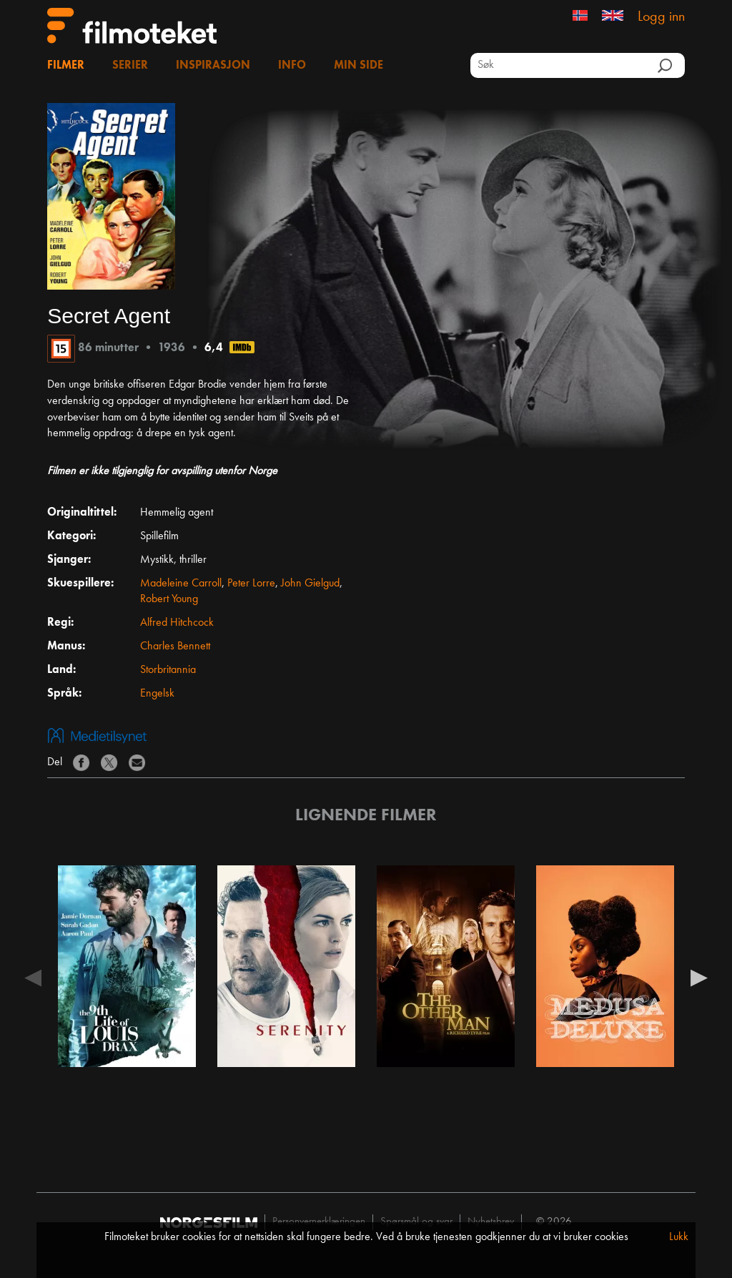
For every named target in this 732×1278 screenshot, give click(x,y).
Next (699, 977)
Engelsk (157, 693)
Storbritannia (168, 670)
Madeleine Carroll (181, 583)
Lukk (678, 1237)
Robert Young (169, 599)
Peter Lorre (251, 583)
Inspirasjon (213, 66)
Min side (358, 66)
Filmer (65, 66)
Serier (130, 66)
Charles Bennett (175, 646)
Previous (33, 977)
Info (292, 66)
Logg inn (661, 17)
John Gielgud (310, 583)
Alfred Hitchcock (177, 623)
